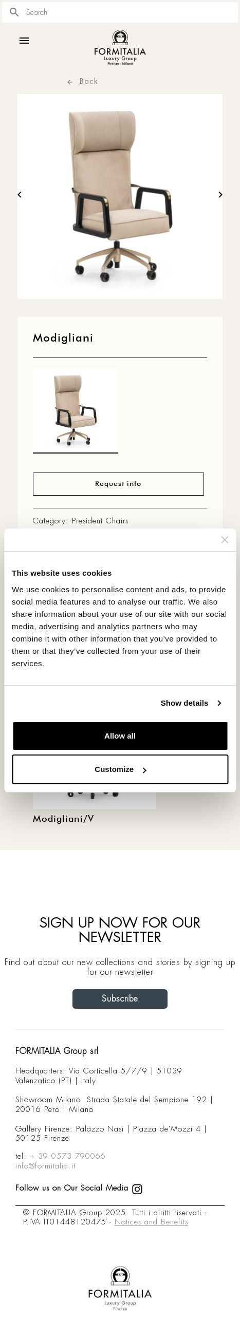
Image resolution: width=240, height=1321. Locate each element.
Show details (185, 703)
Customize (120, 769)
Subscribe (120, 998)
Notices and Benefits (151, 1222)
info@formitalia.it (45, 1166)
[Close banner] (224, 539)
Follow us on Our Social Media (79, 1188)
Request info (118, 483)
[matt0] (75, 413)
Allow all (120, 735)
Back (82, 81)
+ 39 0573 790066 (68, 1156)
